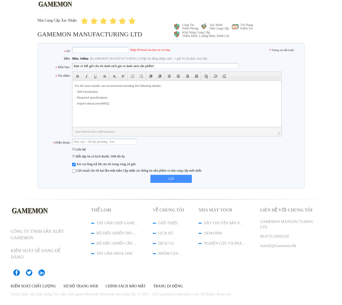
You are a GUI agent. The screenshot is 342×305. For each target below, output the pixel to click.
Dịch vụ (166, 243)
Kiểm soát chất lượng (33, 286)
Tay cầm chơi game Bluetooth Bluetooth (117, 223)
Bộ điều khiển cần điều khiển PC (117, 243)
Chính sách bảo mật (126, 286)
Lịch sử (165, 233)
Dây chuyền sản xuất (225, 223)
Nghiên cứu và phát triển (225, 243)
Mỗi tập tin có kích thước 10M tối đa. (98, 156)
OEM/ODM (213, 233)
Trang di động (168, 286)
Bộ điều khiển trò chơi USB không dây (117, 233)
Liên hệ (79, 149)
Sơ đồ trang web (81, 286)
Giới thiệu (168, 223)
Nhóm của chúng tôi (171, 254)
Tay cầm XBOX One (114, 254)
